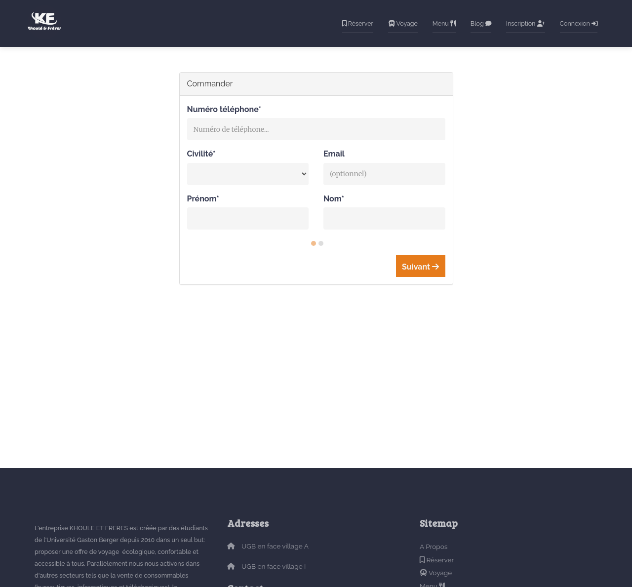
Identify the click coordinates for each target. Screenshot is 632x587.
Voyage (403, 23)
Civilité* (201, 153)
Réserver (357, 23)
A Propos (433, 546)
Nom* (333, 198)
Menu (444, 23)
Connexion (578, 23)
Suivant (420, 267)
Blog (481, 23)
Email (334, 153)
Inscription (525, 23)
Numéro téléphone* (224, 109)
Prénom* (203, 198)
